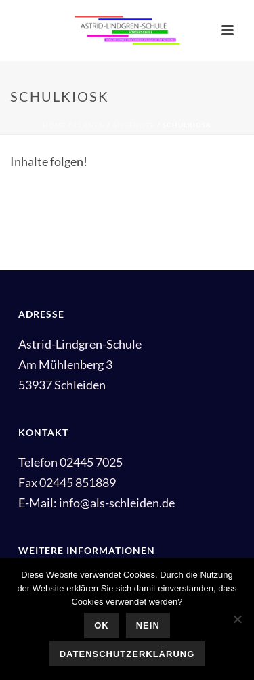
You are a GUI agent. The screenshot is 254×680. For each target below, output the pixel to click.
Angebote (133, 125)
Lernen (89, 125)
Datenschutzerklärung (127, 654)
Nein (148, 625)
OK (101, 625)
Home (54, 125)
